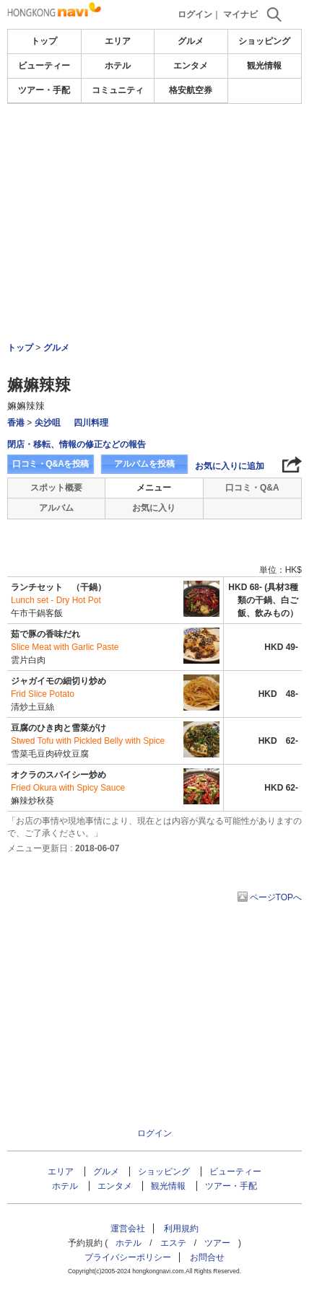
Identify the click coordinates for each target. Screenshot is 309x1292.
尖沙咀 (48, 423)
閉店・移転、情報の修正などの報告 (76, 444)
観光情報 (264, 66)
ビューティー (44, 66)
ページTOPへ (276, 897)
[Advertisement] (154, 183)
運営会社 (127, 1228)
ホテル (118, 66)
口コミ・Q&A (252, 488)
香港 (16, 423)
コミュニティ (118, 90)
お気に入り (153, 508)
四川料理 (91, 423)
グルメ (191, 41)
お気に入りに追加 (229, 466)
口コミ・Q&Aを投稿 (50, 464)
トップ (44, 41)
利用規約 (181, 1228)
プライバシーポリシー (127, 1257)
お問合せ (207, 1257)
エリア (118, 41)
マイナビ (240, 14)
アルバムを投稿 (144, 464)
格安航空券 (190, 90)
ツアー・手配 (44, 90)
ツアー (217, 1243)
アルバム (56, 508)
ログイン (195, 14)
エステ (173, 1243)
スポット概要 (56, 488)
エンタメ (190, 66)
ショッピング (264, 41)
